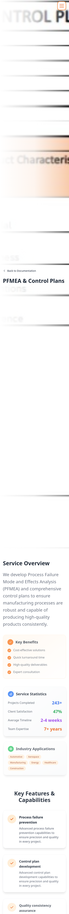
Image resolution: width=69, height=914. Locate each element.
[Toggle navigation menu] (61, 5)
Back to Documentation (19, 272)
